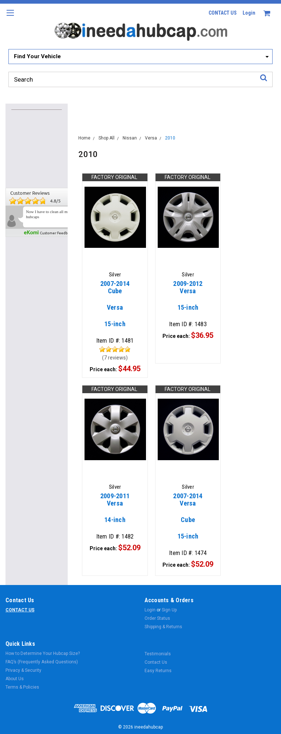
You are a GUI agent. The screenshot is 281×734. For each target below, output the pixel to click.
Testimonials (158, 653)
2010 (170, 138)
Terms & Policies (22, 687)
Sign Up (169, 609)
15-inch (115, 307)
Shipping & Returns (163, 626)
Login (249, 13)
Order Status (157, 618)
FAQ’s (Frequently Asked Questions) (41, 661)
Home (84, 138)
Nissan (130, 138)
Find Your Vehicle (37, 56)
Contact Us (156, 662)
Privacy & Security (23, 670)
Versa (151, 138)
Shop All (106, 138)
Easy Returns (158, 670)
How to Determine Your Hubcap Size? (42, 653)
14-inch (115, 511)
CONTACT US (223, 13)
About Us (14, 678)
